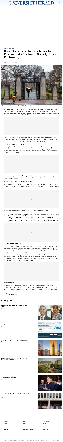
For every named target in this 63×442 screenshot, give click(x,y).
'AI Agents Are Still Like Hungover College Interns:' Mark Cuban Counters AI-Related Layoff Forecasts (13, 377)
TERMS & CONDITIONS (27, 435)
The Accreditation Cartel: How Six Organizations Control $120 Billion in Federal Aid (15, 394)
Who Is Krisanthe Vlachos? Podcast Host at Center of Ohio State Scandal (14, 306)
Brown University (13, 294)
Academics (6, 421)
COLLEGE (44, 423)
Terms (43, 440)
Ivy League (11, 48)
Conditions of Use (49, 440)
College (6, 48)
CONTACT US (6, 435)
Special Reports (46, 421)
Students (25, 421)
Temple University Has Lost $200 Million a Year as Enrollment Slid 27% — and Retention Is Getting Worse (15, 359)
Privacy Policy (56, 440)
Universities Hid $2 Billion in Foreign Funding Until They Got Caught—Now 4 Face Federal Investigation (15, 341)
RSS (43, 433)
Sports (5, 423)
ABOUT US (5, 433)
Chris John (8, 61)
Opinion (5, 425)
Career (24, 423)
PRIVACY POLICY (26, 433)
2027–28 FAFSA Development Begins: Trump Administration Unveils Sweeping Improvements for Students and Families (14, 323)
